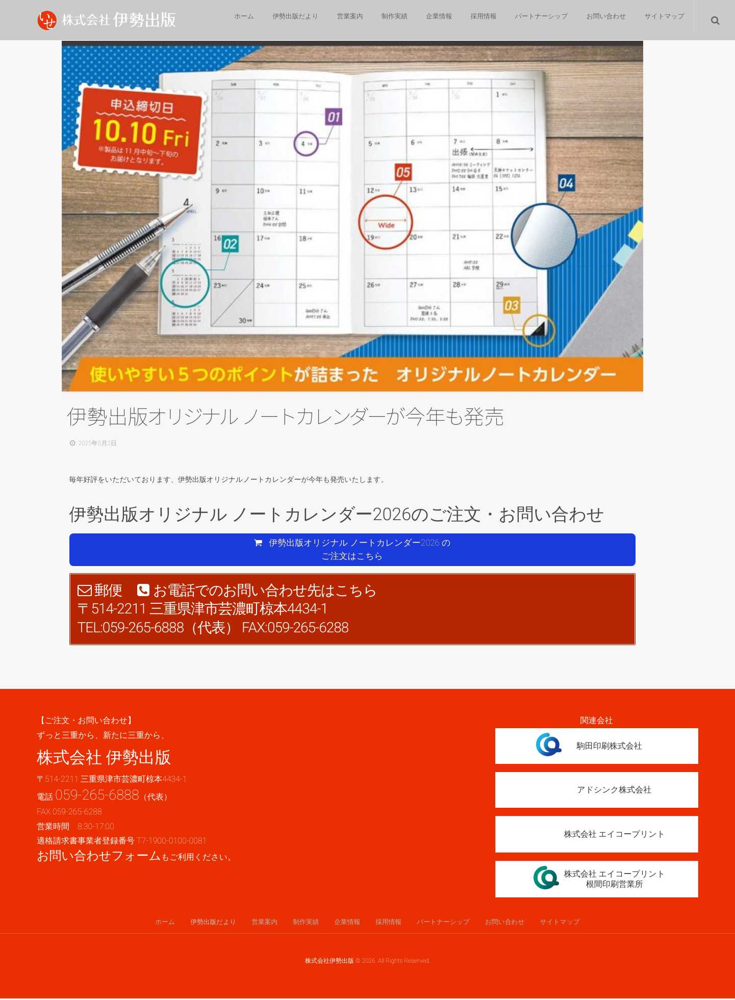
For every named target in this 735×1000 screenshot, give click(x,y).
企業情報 (427, 20)
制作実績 (379, 20)
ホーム (219, 20)
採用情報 (475, 20)
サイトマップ (663, 20)
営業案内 (331, 20)
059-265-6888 (97, 795)
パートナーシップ (536, 20)
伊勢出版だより (273, 20)
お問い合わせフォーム (99, 857)
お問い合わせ (602, 20)
